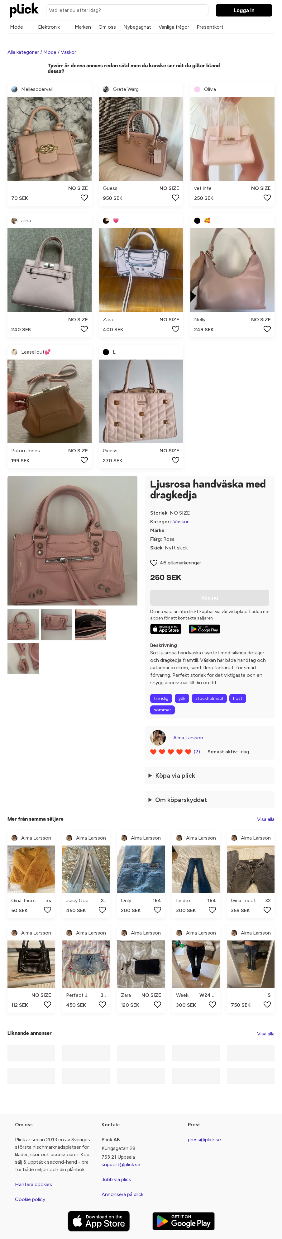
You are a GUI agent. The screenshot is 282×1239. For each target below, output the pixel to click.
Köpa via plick (175, 775)
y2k (182, 698)
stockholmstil (209, 698)
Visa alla (266, 819)
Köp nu (209, 598)
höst (237, 698)
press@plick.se (204, 1139)
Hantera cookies (33, 1184)
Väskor (68, 52)
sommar (162, 710)
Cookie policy (30, 1199)
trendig (161, 698)
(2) (197, 752)
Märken (83, 27)
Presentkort (210, 27)
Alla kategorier (23, 52)
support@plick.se (121, 1164)
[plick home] (24, 10)
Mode (16, 27)
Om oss (107, 27)
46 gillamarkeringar (180, 563)
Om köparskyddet (181, 799)
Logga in (244, 10)
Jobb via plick (116, 1179)
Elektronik (49, 27)
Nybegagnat (137, 27)
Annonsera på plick (122, 1194)
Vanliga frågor (174, 27)
